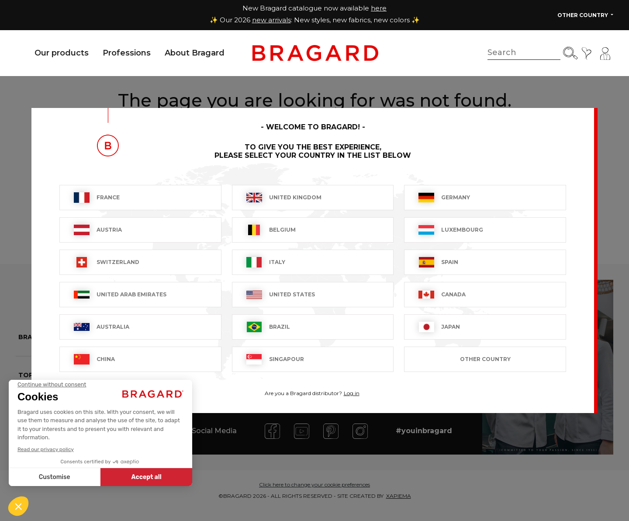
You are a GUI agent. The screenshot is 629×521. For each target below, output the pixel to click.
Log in (351, 393)
